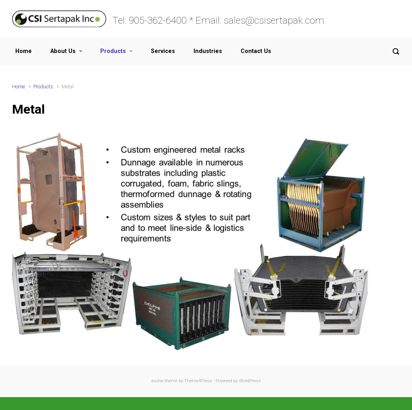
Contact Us (256, 51)
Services (163, 51)
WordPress (250, 380)
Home (23, 51)
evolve (157, 380)
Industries (208, 51)
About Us (63, 51)
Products (113, 51)
